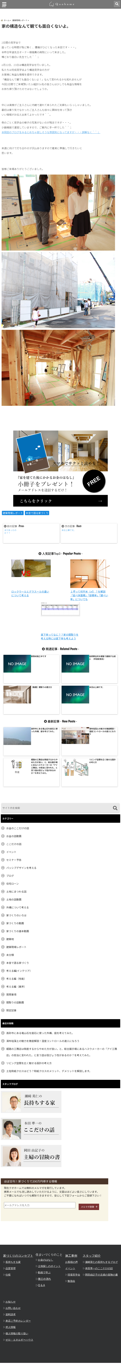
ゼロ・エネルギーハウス (19, 1277)
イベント (11, 789)
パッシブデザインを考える (21, 805)
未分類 (10, 892)
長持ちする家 (13, 1200)
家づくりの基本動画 (17, 868)
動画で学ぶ (45, 1210)
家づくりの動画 (15, 860)
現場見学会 (75, 1212)
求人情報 (10, 1265)
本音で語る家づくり (37, 514)
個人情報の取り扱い (16, 1271)
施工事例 (73, 1193)
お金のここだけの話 (17, 765)
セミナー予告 (13, 797)
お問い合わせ (13, 1246)
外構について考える (17, 844)
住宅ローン (12, 821)
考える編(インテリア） (19, 908)
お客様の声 (73, 1200)
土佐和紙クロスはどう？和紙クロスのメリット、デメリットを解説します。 (49, 1008)
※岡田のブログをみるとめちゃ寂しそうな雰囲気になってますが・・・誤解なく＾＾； (51, 134)
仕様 (8, 1212)
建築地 (10, 876)
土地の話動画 (13, 837)
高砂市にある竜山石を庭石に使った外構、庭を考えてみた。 (40, 970)
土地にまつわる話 (16, 829)
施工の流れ (45, 1216)
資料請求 (10, 1252)
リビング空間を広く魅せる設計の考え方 (29, 1000)
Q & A (42, 1223)
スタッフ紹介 (94, 1193)
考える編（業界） (16, 924)
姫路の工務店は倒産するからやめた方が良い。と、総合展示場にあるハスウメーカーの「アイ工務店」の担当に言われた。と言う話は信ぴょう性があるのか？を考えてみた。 (61, 989)
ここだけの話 (13, 781)
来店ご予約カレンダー (17, 1258)
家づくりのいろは (16, 852)
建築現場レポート (13, 514)
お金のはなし (46, 1197)
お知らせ (10, 1239)
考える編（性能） (16, 916)
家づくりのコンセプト (18, 1193)
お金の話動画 (13, 773)
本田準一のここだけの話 (100, 1206)
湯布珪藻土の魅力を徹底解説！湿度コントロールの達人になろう (42, 978)
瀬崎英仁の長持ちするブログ (102, 1200)
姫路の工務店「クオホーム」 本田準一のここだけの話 (54, 1366)
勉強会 (73, 1219)
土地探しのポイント (49, 1204)
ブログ (10, 813)
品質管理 (10, 1206)
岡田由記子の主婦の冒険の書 (102, 1212)
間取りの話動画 (15, 940)
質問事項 (11, 932)
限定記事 (11, 947)
